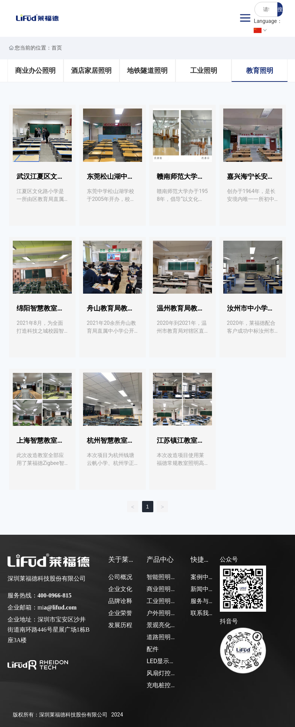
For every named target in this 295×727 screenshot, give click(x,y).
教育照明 (259, 70)
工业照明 (203, 70)
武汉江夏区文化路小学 (40, 179)
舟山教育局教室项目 (110, 311)
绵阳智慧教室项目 (40, 311)
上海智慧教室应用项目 (40, 443)
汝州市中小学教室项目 (250, 311)
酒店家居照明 (91, 70)
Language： (268, 25)
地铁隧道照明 (147, 70)
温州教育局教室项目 (180, 311)
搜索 (280, 11)
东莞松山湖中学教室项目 (110, 179)
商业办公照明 (35, 70)
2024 (117, 715)
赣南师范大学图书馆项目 (180, 179)
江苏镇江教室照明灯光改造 (180, 443)
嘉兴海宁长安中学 (250, 179)
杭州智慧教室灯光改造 (110, 443)
